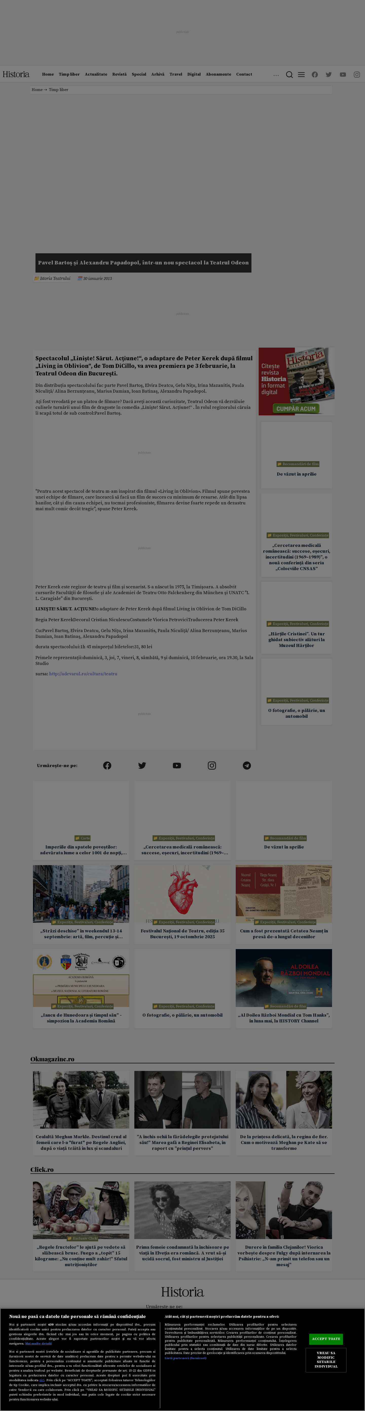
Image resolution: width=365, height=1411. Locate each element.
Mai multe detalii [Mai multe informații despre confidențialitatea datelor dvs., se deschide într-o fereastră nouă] (38, 1343)
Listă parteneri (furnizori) (186, 1358)
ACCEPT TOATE (326, 1339)
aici (41, 1380)
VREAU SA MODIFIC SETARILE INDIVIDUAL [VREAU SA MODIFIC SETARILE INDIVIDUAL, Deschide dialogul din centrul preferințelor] (326, 1360)
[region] (182, 1359)
